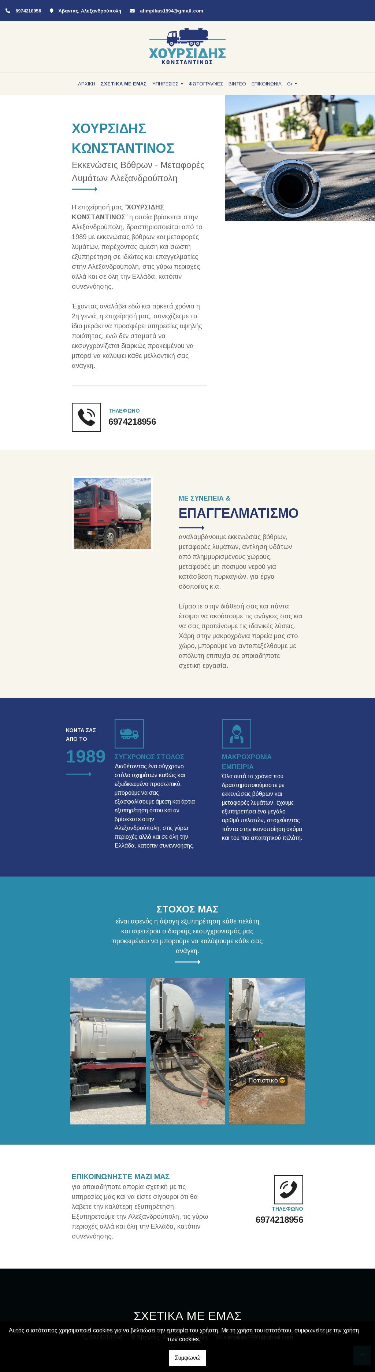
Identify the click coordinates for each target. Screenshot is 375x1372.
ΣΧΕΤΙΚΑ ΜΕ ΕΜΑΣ (124, 84)
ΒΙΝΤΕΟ (237, 84)
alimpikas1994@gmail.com (171, 11)
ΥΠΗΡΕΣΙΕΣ (166, 84)
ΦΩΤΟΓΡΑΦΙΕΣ (206, 84)
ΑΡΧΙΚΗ (86, 84)
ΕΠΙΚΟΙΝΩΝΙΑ (267, 84)
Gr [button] (290, 84)
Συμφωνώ (188, 1358)
